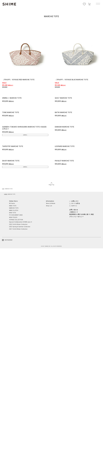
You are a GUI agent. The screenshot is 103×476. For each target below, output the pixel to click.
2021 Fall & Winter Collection (18, 229)
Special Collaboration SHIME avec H (20, 222)
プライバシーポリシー (76, 216)
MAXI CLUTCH (13, 210)
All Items (12, 203)
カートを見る (74, 203)
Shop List (49, 206)
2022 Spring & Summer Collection (19, 226)
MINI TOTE (12, 213)
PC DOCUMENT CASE (16, 215)
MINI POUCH (13, 217)
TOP (3, 188)
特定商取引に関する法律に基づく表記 (81, 214)
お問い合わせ (73, 209)
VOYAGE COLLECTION (16, 219)
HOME (5, 194)
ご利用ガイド (73, 212)
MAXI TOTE (12, 206)
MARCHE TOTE (13, 208)
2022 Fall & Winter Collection (18, 224)
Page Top (51, 184)
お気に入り (74, 201)
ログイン (73, 206)
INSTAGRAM (7, 240)
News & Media (50, 203)
